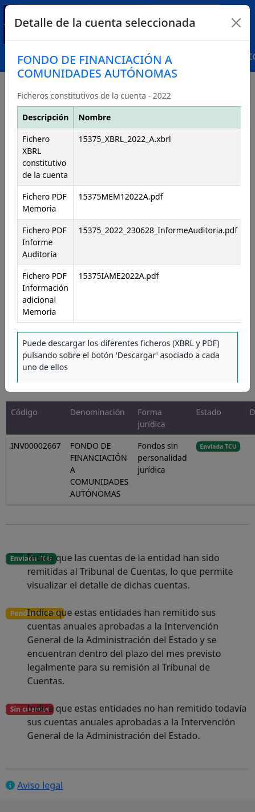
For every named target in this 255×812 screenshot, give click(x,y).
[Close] (236, 23)
